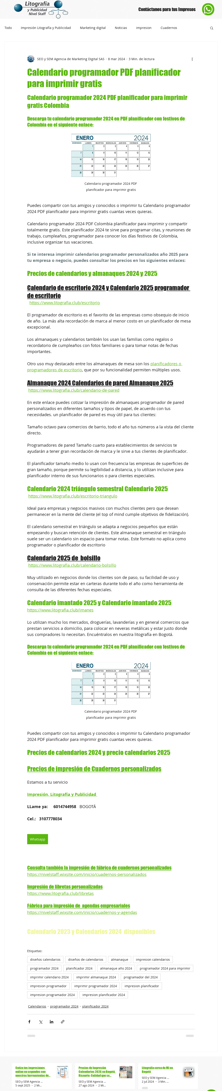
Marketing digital (93, 28)
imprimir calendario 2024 (49, 977)
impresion (144, 28)
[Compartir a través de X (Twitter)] (40, 1022)
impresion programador (48, 986)
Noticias (121, 28)
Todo (8, 28)
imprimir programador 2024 (95, 986)
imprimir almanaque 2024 (96, 977)
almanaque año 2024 (116, 968)
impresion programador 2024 (52, 995)
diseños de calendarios (85, 959)
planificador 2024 (79, 968)
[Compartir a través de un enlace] (62, 1022)
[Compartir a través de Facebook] (29, 1022)
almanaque (119, 959)
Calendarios (37, 1006)
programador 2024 (44, 968)
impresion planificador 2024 (103, 995)
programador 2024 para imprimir (165, 968)
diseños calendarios (45, 959)
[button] (212, 28)
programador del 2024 (141, 977)
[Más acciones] (192, 59)
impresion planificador (142, 986)
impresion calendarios (153, 959)
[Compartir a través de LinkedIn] (51, 1022)
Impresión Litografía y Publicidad (46, 28)
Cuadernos (169, 28)
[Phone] (208, 9)
